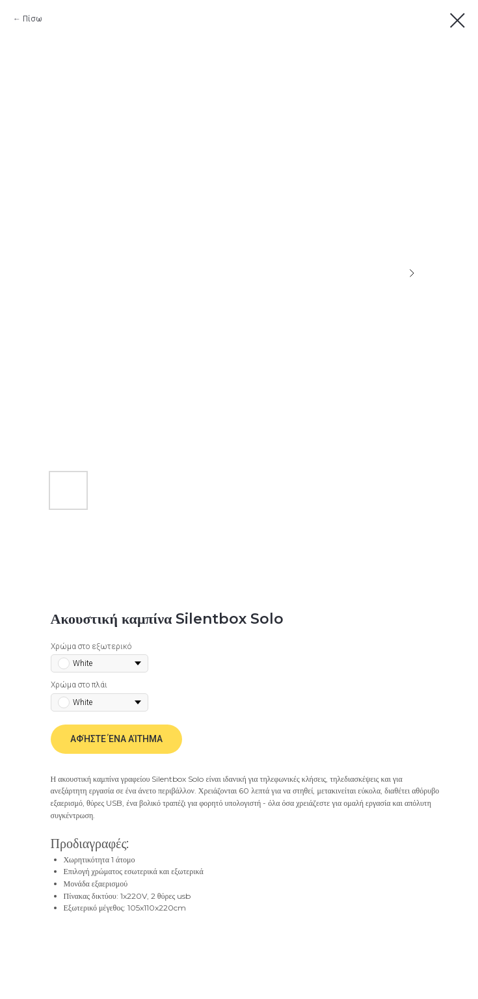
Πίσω (32, 18)
